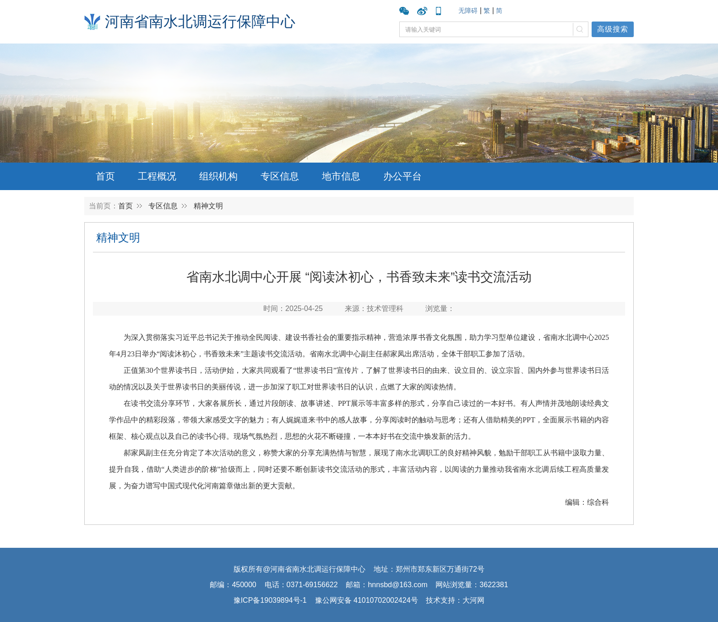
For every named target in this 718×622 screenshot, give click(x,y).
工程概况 (157, 176)
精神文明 (208, 206)
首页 (105, 176)
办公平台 (402, 176)
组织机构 (218, 176)
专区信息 (280, 176)
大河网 (473, 600)
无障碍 (468, 10)
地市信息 (341, 176)
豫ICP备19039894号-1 (270, 600)
